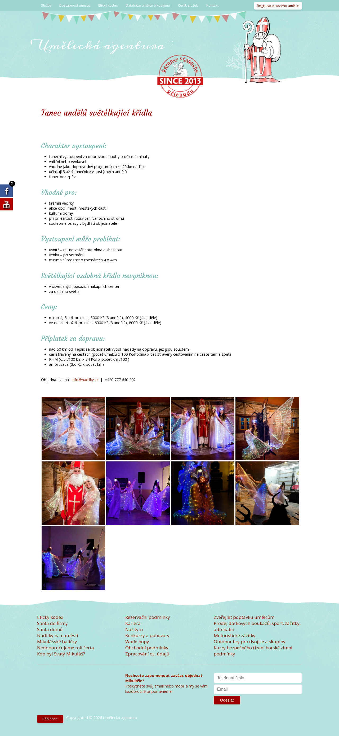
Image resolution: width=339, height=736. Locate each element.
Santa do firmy (52, 623)
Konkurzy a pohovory (147, 635)
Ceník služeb (188, 5)
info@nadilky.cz (85, 379)
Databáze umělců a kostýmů (148, 5)
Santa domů (50, 629)
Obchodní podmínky (146, 648)
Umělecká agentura (101, 45)
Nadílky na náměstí (57, 635)
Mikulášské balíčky (57, 641)
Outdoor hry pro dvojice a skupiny (250, 641)
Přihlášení (50, 718)
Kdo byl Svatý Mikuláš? (61, 654)
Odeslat (227, 700)
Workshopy (137, 641)
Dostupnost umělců (74, 5)
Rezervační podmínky (147, 617)
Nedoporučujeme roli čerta (65, 648)
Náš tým (134, 629)
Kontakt (212, 5)
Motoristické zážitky (235, 635)
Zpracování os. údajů (147, 654)
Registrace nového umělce (278, 5)
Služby (46, 5)
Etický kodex (108, 5)
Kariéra (133, 623)
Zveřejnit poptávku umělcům (244, 617)
